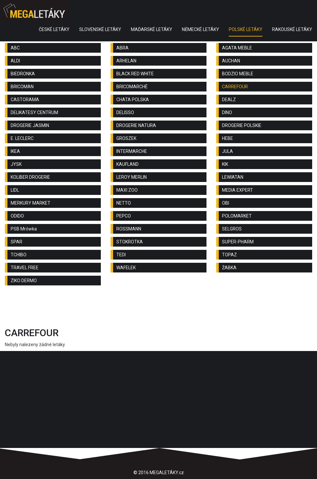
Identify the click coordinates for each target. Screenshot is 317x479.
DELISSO (125, 112)
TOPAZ (229, 254)
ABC (15, 47)
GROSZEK (126, 138)
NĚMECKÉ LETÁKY (200, 29)
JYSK (16, 164)
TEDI (121, 254)
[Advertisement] (158, 308)
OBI (225, 203)
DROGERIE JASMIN (30, 125)
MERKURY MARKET (30, 203)
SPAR (16, 241)
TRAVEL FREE (24, 267)
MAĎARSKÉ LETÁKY (151, 29)
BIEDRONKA (23, 73)
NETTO (123, 203)
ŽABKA (229, 267)
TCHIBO (18, 254)
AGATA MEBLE (237, 47)
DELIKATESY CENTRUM (34, 112)
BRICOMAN (22, 86)
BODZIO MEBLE (237, 73)
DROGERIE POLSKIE (241, 125)
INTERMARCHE (131, 151)
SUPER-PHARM (238, 241)
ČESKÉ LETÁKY (54, 29)
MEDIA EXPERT (237, 190)
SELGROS (232, 228)
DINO (227, 112)
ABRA (122, 47)
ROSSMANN (128, 228)
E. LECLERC (22, 138)
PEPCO (123, 215)
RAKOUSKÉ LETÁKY (292, 29)
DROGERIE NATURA (136, 125)
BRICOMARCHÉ (132, 86)
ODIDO (17, 215)
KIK (225, 164)
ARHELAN (126, 60)
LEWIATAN (232, 177)
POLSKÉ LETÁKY (245, 29)
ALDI (15, 60)
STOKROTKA (129, 241)
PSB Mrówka (24, 228)
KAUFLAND (127, 164)
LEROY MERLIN (131, 177)
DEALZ (229, 99)
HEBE (227, 138)
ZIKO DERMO (24, 280)
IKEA (15, 151)
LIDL (15, 190)
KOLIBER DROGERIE (30, 177)
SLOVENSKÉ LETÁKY (100, 29)
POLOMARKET (237, 215)
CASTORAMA (25, 99)
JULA (227, 151)
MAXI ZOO (127, 190)
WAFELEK (126, 267)
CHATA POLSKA (132, 99)
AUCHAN (231, 60)
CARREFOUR (235, 86)
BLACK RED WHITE (135, 73)
